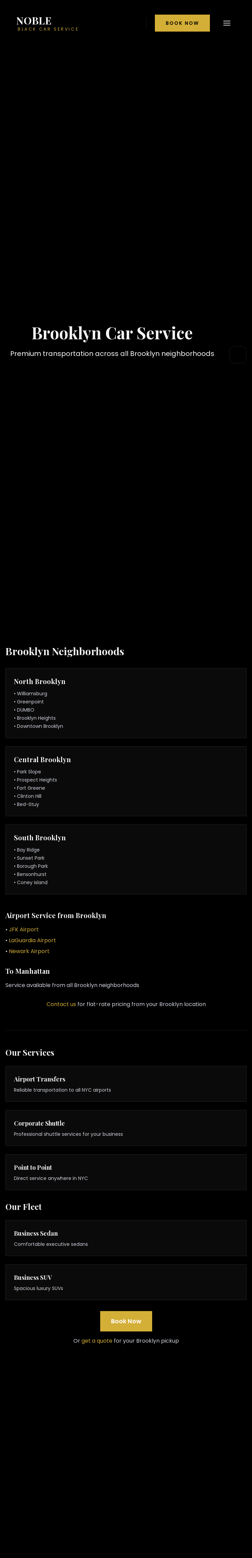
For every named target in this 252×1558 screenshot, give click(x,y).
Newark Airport (29, 951)
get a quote (97, 1341)
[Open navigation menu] (227, 23)
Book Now (182, 23)
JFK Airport (24, 929)
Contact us (61, 1004)
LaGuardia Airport (32, 940)
